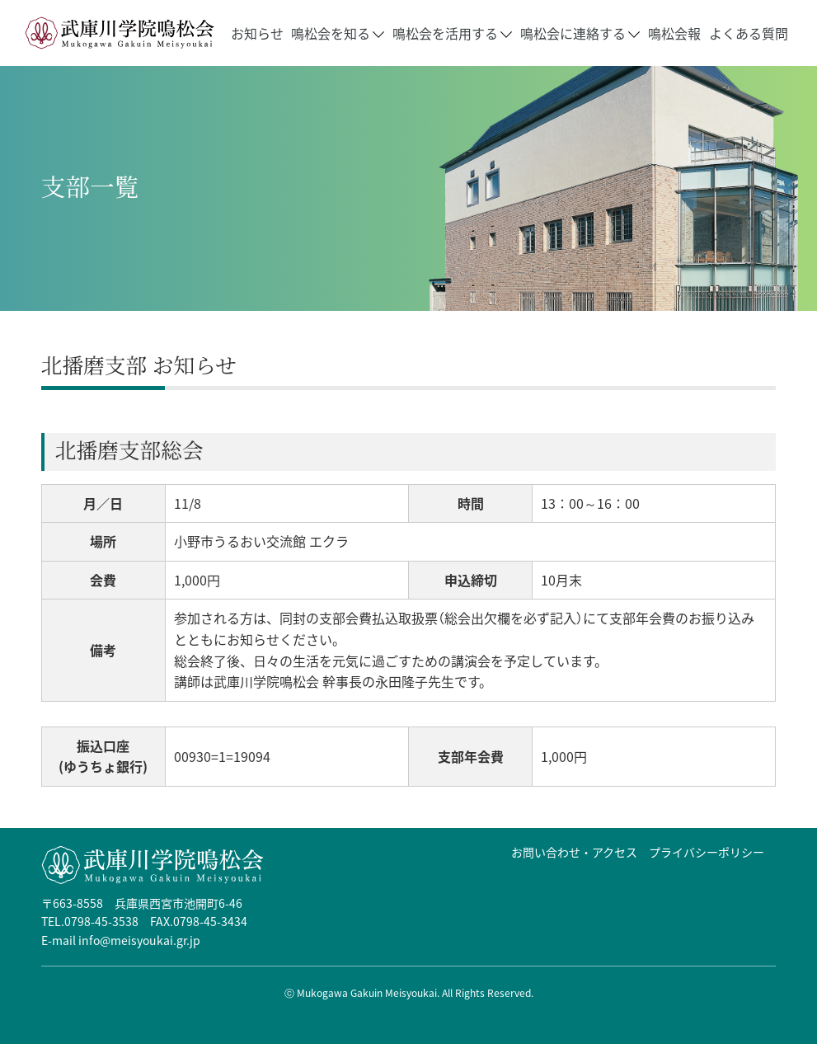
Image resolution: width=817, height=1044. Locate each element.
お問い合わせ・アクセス (574, 852)
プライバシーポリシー (706, 852)
